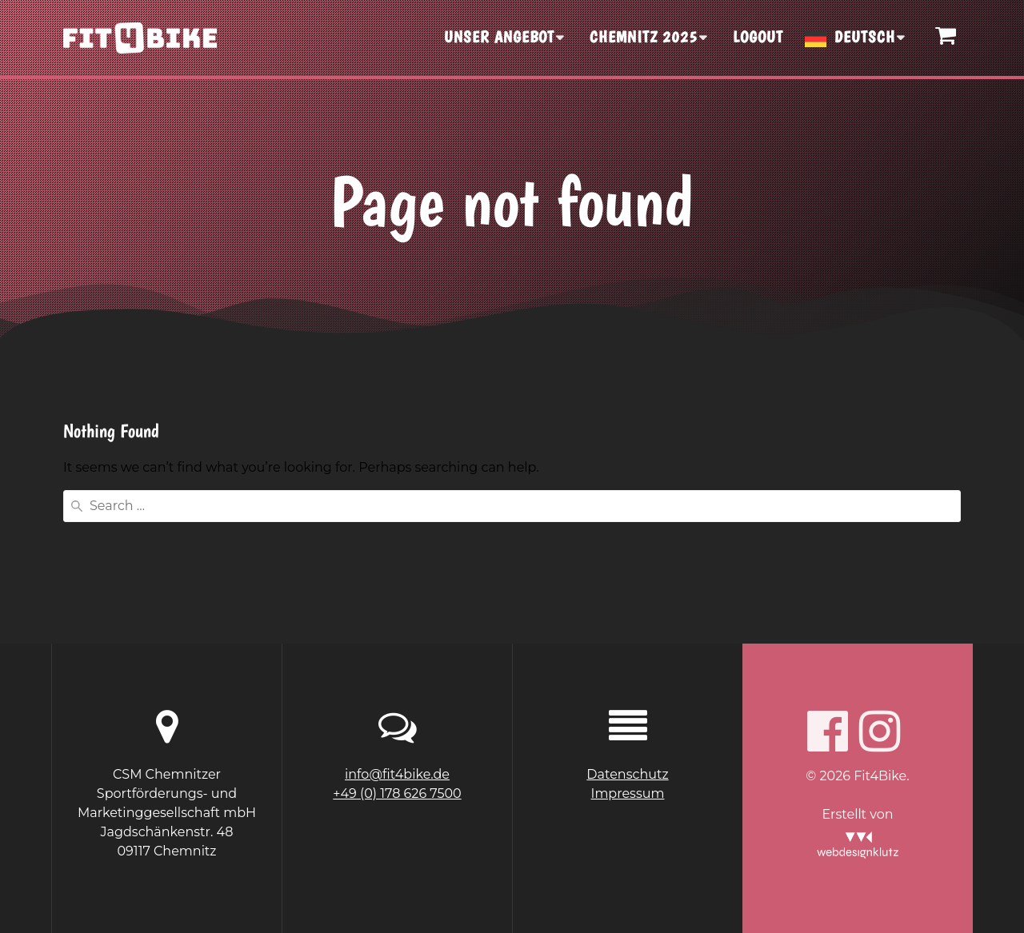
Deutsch (864, 36)
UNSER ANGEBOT (499, 36)
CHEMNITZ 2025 (644, 36)
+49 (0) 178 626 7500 (397, 793)
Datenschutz (627, 774)
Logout (758, 36)
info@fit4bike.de (397, 774)
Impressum (628, 793)
